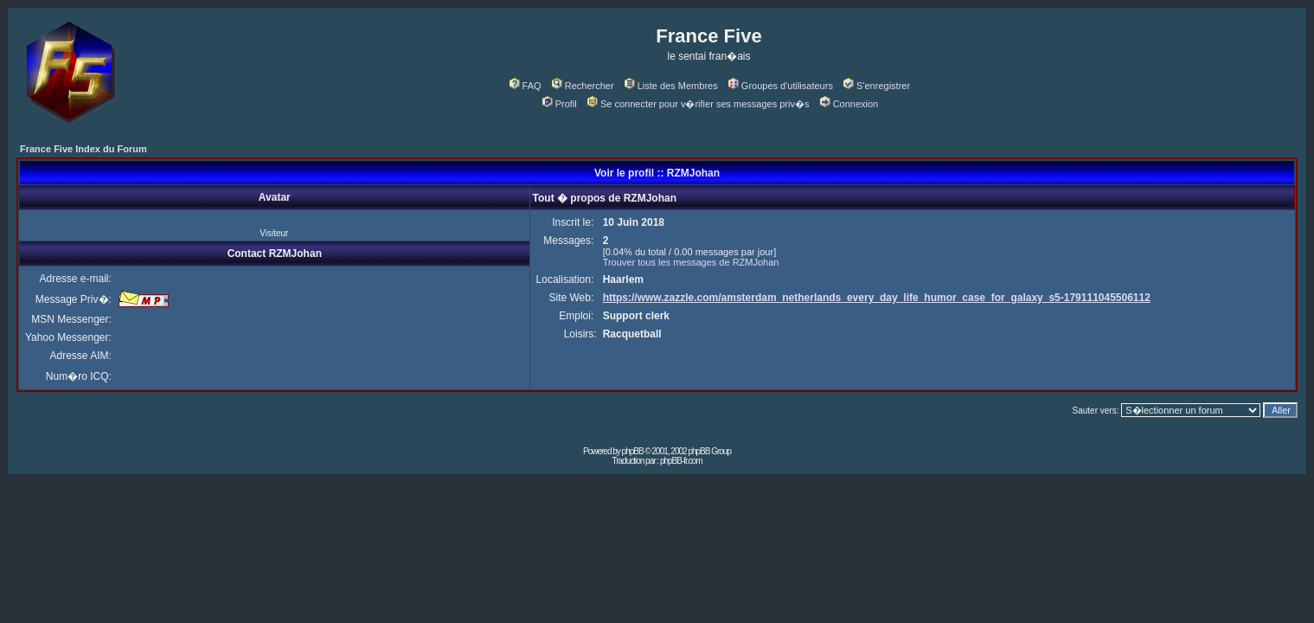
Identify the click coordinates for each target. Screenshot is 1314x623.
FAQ (526, 85)
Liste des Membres (671, 85)
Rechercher (583, 85)
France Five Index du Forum (83, 149)
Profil (559, 104)
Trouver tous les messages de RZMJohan (691, 262)
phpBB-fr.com (681, 461)
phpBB (633, 451)
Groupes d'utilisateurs (780, 85)
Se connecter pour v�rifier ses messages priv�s (698, 104)
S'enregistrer (876, 85)
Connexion (849, 104)
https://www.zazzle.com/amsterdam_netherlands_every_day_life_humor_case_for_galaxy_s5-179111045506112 (877, 298)
